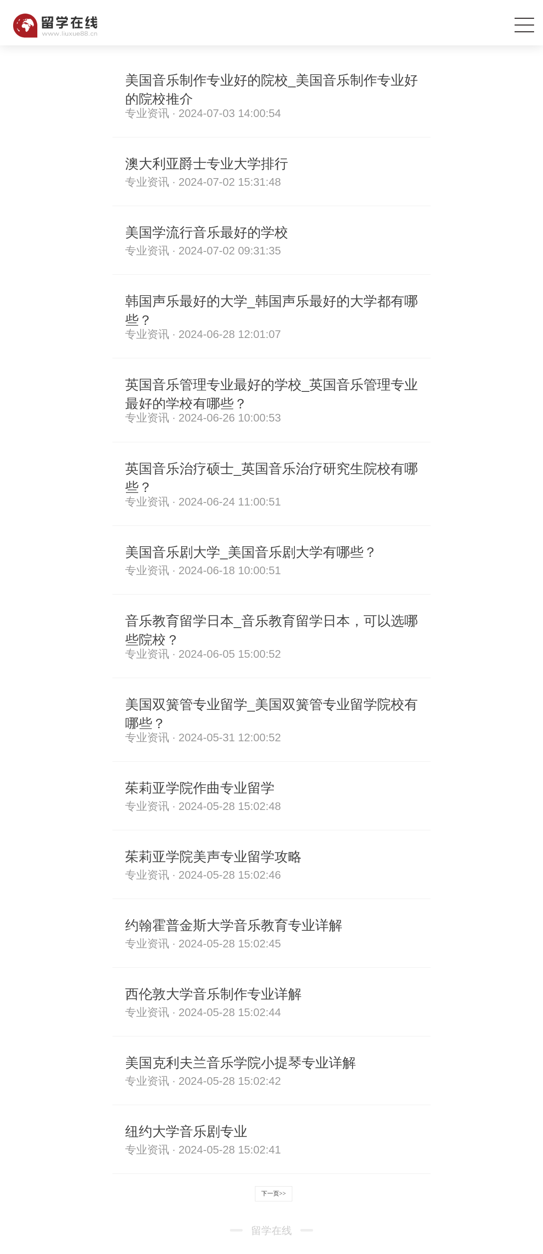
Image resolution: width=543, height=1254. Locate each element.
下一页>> (273, 1193)
